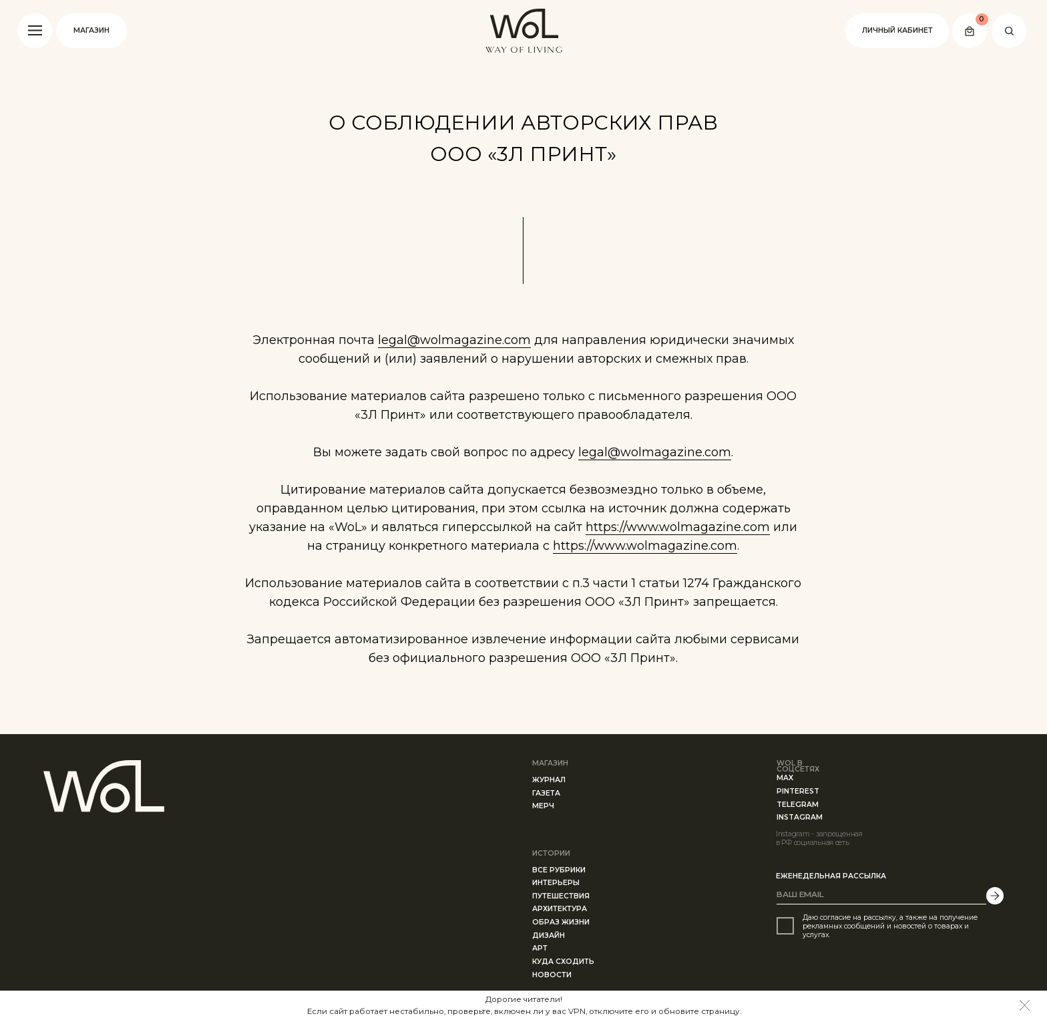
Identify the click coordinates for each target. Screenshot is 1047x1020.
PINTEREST (798, 791)
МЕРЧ (543, 806)
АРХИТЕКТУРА (559, 908)
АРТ (540, 948)
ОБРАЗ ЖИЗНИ (561, 922)
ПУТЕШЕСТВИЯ (561, 896)
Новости (552, 975)
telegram (798, 804)
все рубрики (559, 870)
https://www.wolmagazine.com (678, 527)
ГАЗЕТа (546, 793)
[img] (1025, 1005)
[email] (881, 894)
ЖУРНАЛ (549, 780)
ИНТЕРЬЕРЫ (556, 882)
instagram (800, 817)
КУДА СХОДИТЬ (563, 961)
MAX (785, 778)
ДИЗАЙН (548, 935)
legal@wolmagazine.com (454, 340)
